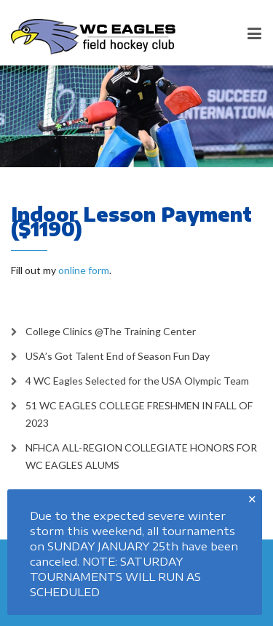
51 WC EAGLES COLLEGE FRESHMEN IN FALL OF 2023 (139, 414)
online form (83, 270)
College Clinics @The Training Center (110, 331)
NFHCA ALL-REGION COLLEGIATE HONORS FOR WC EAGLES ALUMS (141, 456)
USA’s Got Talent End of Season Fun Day (117, 356)
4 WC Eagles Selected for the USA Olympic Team (137, 380)
